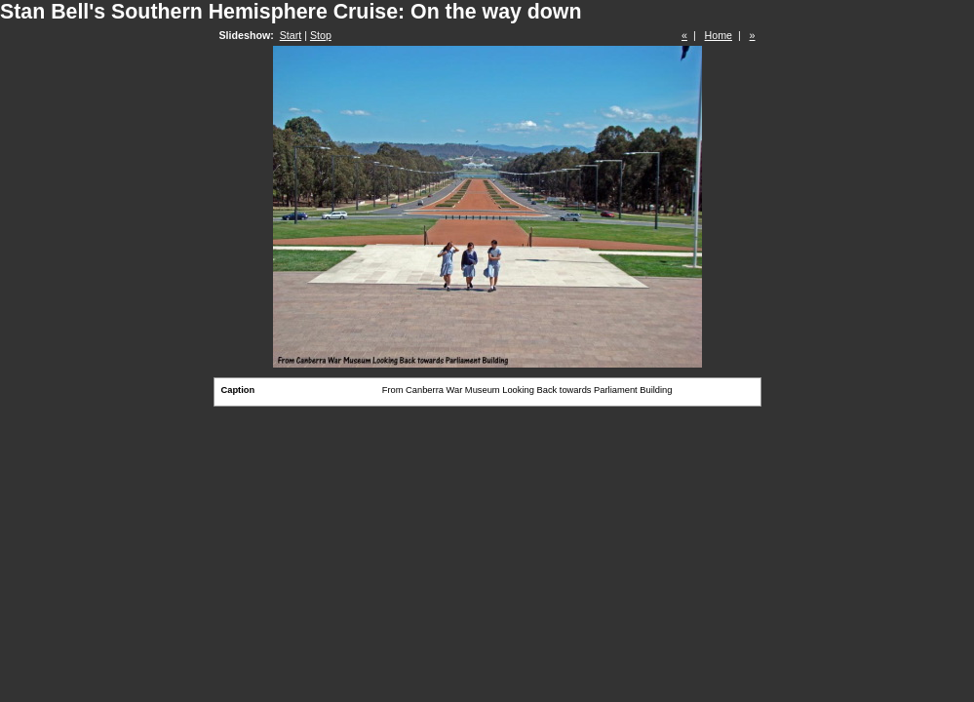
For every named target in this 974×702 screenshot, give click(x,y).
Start (291, 35)
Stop (320, 35)
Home (718, 35)
